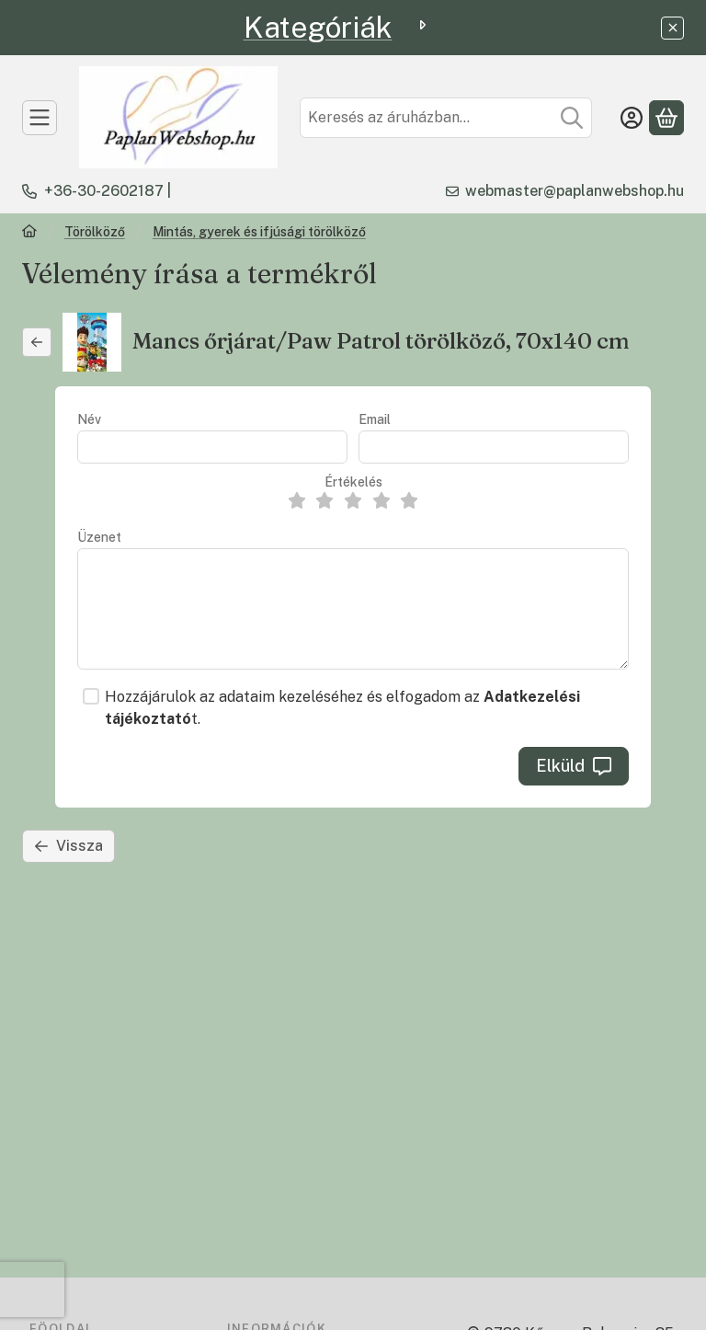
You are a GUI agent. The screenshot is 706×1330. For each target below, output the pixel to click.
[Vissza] (36, 342)
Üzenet (99, 537)
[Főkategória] (29, 233)
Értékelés (353, 482)
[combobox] (446, 117)
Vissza (68, 845)
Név (89, 419)
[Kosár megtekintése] (666, 117)
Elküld (573, 765)
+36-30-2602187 (104, 191)
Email (375, 419)
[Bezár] (672, 28)
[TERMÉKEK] (39, 117)
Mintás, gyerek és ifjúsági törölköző (259, 231)
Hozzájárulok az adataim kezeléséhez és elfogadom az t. (342, 708)
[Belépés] (631, 117)
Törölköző (94, 231)
